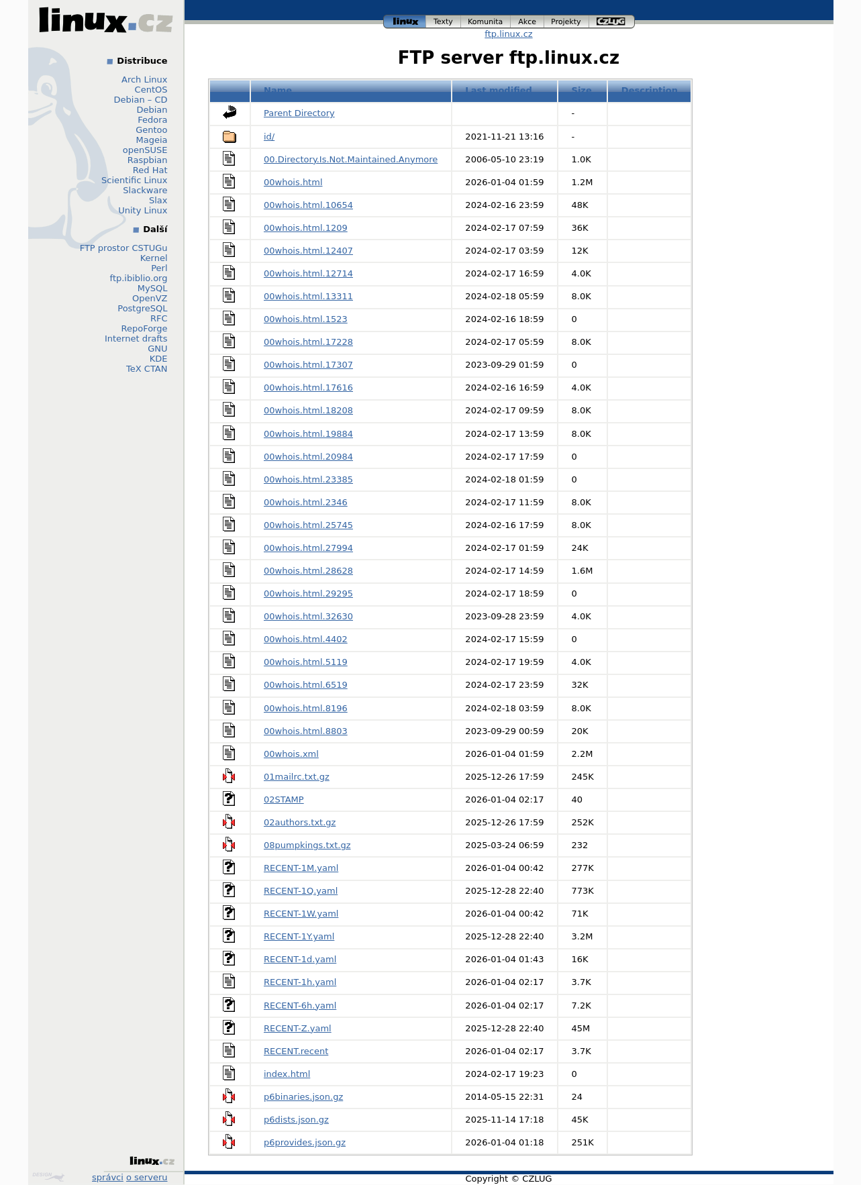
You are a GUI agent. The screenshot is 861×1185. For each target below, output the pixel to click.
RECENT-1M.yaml (301, 868)
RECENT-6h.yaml (300, 1005)
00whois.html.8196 (306, 708)
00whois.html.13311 (308, 296)
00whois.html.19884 (308, 434)
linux (404, 22)
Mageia (151, 140)
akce (527, 22)
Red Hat (150, 170)
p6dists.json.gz (296, 1120)
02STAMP (284, 799)
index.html (287, 1074)
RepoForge (144, 328)
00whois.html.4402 (306, 639)
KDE (159, 359)
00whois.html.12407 (308, 251)
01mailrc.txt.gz (297, 777)
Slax (158, 200)
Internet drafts (136, 338)
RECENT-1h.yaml (300, 982)
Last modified (498, 90)
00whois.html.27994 (308, 548)
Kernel (154, 258)
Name (278, 90)
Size (582, 90)
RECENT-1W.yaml (301, 914)
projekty (566, 22)
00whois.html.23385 (308, 479)
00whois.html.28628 (308, 571)
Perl (159, 268)
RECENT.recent (296, 1051)
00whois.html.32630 (308, 616)
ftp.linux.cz (508, 34)
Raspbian (148, 160)
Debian (151, 110)
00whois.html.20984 (308, 457)
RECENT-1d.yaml (300, 959)
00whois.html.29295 (308, 593)
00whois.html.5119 (306, 662)
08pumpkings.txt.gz (307, 845)
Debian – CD (141, 100)
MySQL (153, 288)
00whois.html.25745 (308, 525)
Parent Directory (299, 113)
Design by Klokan (48, 1177)
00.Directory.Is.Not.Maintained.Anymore (351, 159)
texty (443, 22)
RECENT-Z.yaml (298, 1028)
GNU (157, 349)
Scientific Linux (134, 180)
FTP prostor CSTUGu (124, 248)
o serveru (146, 1177)
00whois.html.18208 (308, 410)
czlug (612, 22)
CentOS (151, 90)
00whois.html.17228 (308, 342)
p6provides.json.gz (305, 1142)
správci (107, 1177)
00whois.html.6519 (306, 685)
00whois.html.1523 (306, 319)
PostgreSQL (142, 308)
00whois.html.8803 (306, 731)
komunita (486, 22)
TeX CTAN (146, 369)
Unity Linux (142, 210)
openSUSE (145, 150)
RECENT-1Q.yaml (301, 891)
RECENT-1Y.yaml (299, 936)
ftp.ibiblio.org (139, 278)
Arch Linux (144, 79)
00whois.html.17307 (308, 365)
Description (649, 90)
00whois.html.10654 (308, 205)
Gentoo (151, 130)
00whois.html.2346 (306, 502)
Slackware (145, 190)
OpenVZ (150, 298)
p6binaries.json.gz (303, 1097)
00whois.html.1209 (306, 228)
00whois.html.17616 (308, 387)
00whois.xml (291, 754)
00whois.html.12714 (308, 273)
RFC (159, 318)
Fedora (152, 120)
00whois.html (293, 182)
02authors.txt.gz (300, 822)
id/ (269, 137)
